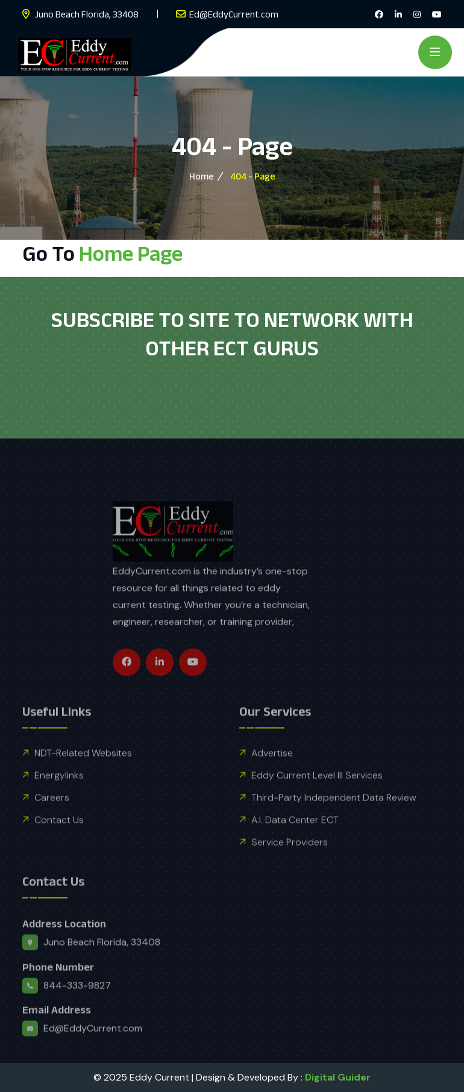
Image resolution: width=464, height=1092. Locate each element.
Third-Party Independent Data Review (333, 819)
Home (201, 176)
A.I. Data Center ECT (295, 841)
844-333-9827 (77, 1007)
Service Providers (289, 864)
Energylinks (59, 797)
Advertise (272, 775)
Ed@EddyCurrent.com (233, 14)
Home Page (131, 253)
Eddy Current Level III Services (317, 797)
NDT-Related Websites (83, 775)
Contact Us (59, 841)
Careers (51, 819)
